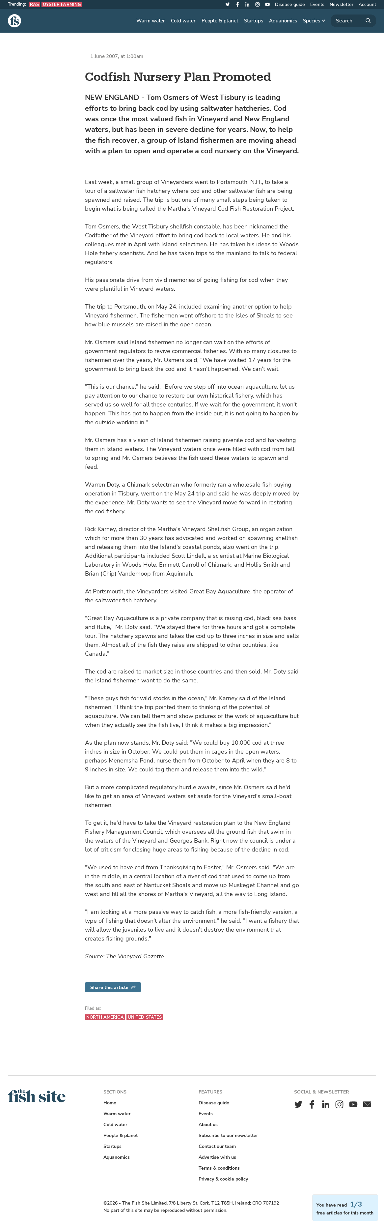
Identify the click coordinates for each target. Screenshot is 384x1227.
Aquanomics (283, 20)
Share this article (113, 987)
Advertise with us (217, 1157)
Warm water (150, 20)
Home (109, 1103)
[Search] (353, 21)
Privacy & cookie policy (223, 1179)
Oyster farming (62, 4)
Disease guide (290, 4)
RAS (34, 4)
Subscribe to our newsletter (228, 1135)
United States (145, 1017)
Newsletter (341, 4)
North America (105, 1017)
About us (208, 1125)
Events (317, 4)
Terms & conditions (219, 1168)
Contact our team (217, 1146)
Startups (253, 20)
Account (367, 4)
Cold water (183, 20)
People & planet (220, 20)
